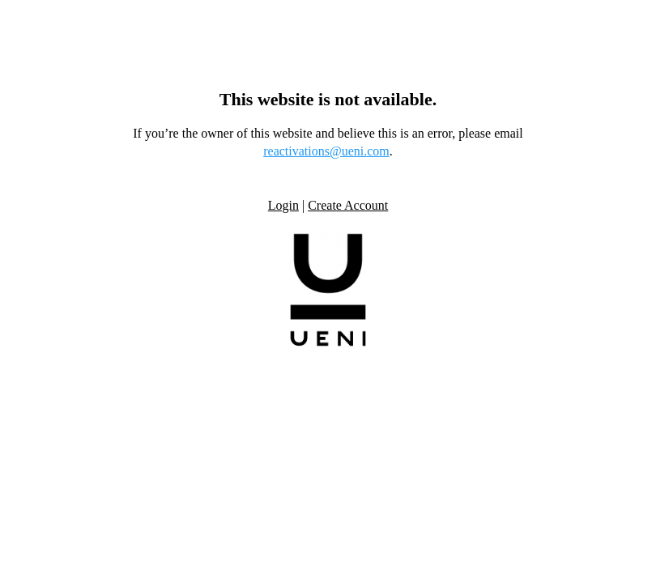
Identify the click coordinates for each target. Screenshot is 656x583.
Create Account (348, 205)
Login (283, 205)
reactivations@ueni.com (326, 151)
